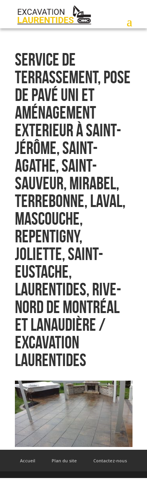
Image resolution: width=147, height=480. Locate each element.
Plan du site (64, 461)
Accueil (27, 461)
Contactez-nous (110, 461)
